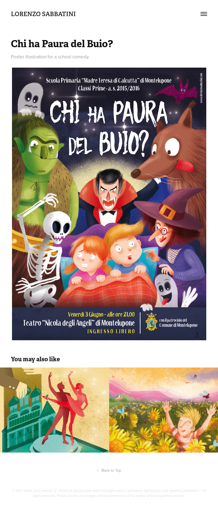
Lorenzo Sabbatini (43, 14)
